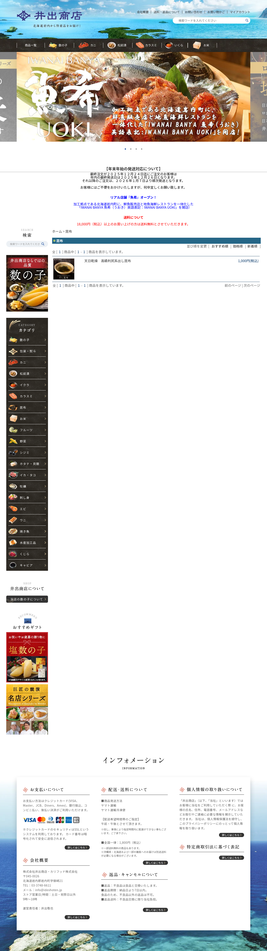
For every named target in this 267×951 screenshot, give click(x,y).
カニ (93, 45)
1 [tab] (127, 150)
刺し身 (25, 497)
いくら (178, 45)
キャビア (26, 565)
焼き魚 (25, 531)
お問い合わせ (193, 11)
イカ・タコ (28, 475)
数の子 (63, 45)
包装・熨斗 (28, 351)
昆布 (23, 407)
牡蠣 (23, 486)
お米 (206, 45)
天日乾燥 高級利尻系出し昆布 (107, 260)
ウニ (23, 520)
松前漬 (122, 45)
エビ (23, 509)
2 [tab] (132, 150)
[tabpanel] (133, 97)
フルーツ (26, 430)
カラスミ (151, 45)
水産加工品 (28, 543)
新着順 (252, 246)
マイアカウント (240, 11)
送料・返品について (167, 11)
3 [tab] (138, 150)
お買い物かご (216, 11)
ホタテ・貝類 (29, 464)
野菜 (23, 441)
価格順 (238, 246)
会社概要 (143, 11)
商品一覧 (31, 45)
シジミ (25, 452)
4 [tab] (143, 150)
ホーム (57, 231)
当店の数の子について (26, 599)
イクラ (25, 385)
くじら (25, 554)
